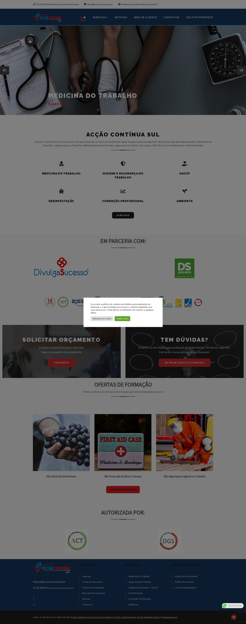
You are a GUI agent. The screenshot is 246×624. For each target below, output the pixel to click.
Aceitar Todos (122, 318)
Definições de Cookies (102, 318)
